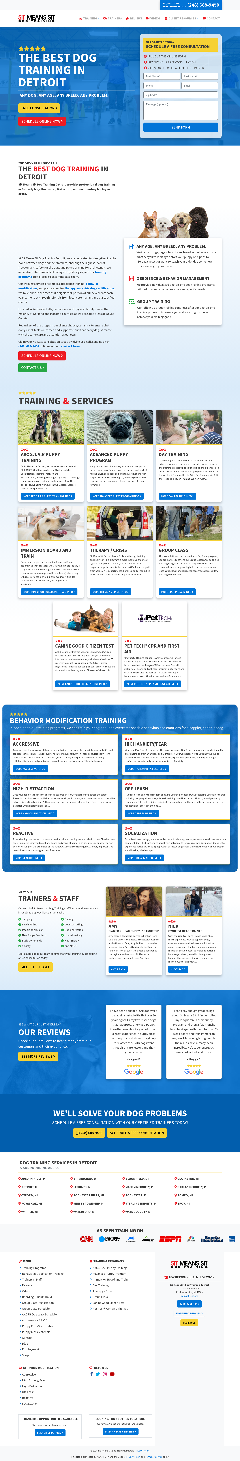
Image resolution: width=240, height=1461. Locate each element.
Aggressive (29, 1374)
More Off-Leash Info (142, 813)
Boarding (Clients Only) (37, 1297)
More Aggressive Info (30, 769)
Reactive (27, 1398)
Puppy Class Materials (36, 1332)
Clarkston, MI (186, 1179)
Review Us (189, 1323)
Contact (27, 1338)
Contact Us (32, 367)
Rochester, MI (134, 1195)
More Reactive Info (28, 858)
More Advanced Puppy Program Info (116, 496)
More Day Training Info (177, 496)
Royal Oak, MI (30, 1203)
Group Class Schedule (36, 1308)
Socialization (30, 1403)
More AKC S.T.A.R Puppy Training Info (47, 496)
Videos (26, 1291)
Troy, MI (182, 1203)
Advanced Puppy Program (109, 1273)
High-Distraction (32, 1386)
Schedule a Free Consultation (137, 1132)
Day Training (101, 1285)
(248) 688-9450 (28, 346)
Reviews (27, 1285)
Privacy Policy (142, 1450)
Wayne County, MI (137, 1212)
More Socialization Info (144, 858)
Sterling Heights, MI (140, 1203)
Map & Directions (189, 1295)
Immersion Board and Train (110, 1279)
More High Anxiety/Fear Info (147, 769)
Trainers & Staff (32, 1279)
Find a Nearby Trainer (120, 1431)
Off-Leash (28, 1392)
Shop (25, 1355)
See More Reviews (38, 1056)
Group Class (100, 1297)
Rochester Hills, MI (87, 1195)
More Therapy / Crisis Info (110, 592)
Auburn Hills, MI (32, 1179)
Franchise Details (50, 1432)
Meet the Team (35, 967)
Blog (25, 1343)
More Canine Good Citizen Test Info (82, 684)
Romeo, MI (183, 1195)
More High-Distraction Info (34, 813)
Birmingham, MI (83, 1179)
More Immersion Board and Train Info (49, 592)
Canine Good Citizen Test (108, 1303)
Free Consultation (39, 108)
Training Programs (34, 1268)
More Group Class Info (177, 592)
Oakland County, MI (190, 1187)
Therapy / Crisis (102, 1291)
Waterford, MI (83, 1212)
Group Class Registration (38, 1303)
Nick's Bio (178, 969)
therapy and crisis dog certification (89, 288)
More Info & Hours (189, 1313)
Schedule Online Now (42, 121)
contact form (70, 346)
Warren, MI (28, 1212)
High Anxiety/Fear (33, 1380)
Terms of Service (153, 1456)
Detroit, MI (28, 1187)
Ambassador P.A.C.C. (35, 1320)
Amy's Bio (118, 969)
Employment (30, 1349)
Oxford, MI (28, 1195)
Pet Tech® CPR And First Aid (110, 1308)
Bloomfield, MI (135, 1179)
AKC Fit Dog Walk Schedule (39, 1314)
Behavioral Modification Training (43, 1273)
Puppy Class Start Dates (37, 1326)
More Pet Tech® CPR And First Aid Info (152, 684)
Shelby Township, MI (87, 1203)
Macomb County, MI (138, 1187)
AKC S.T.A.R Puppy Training (110, 1268)
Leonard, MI (81, 1187)
